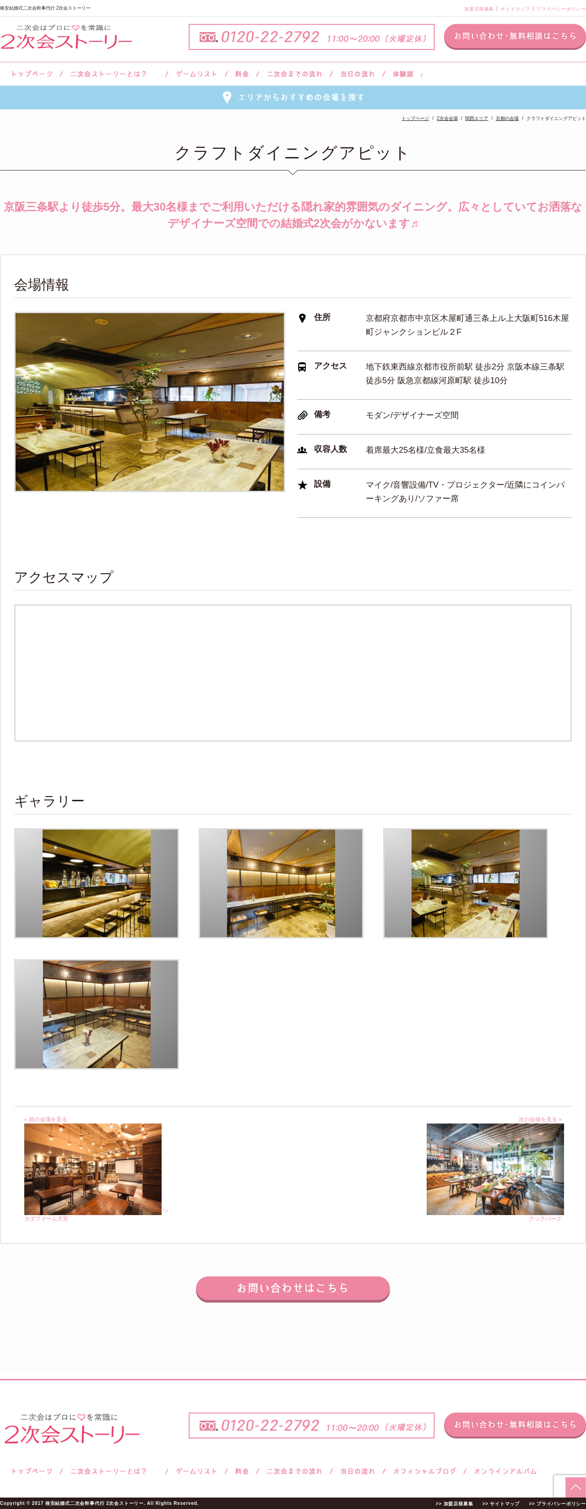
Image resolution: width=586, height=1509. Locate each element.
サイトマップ (515, 8)
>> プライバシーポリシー (557, 1503)
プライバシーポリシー (561, 8)
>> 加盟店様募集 (454, 1503)
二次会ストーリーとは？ (114, 74)
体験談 (403, 74)
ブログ (425, 1471)
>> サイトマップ (501, 1503)
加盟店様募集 (479, 8)
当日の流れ (357, 74)
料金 (242, 74)
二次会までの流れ (294, 74)
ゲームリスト (196, 74)
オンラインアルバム (503, 1471)
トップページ (30, 74)
